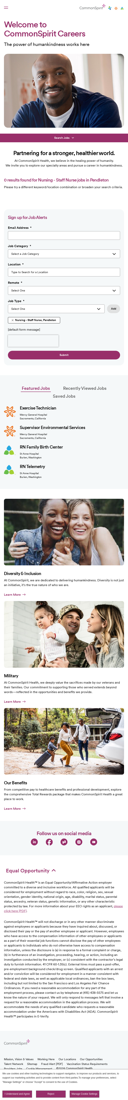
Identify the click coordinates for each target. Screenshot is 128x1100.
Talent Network (13, 1064)
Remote (15, 282)
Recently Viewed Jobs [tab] (84, 388)
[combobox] (64, 272)
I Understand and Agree (17, 1094)
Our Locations (67, 1059)
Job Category (19, 246)
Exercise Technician (38, 407)
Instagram (78, 841)
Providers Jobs (13, 1068)
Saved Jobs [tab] (64, 396)
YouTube (93, 841)
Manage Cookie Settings (85, 1094)
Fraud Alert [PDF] (52, 1064)
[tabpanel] (64, 439)
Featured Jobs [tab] (36, 388)
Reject (50, 1094)
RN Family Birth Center (41, 446)
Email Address (19, 227)
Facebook (49, 841)
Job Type (16, 301)
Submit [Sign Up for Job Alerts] (64, 354)
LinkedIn (34, 841)
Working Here (46, 1059)
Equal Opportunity (31, 870)
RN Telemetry (32, 466)
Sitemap (32, 1064)
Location (16, 264)
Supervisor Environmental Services (52, 427)
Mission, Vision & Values (18, 1059)
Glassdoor (64, 841)
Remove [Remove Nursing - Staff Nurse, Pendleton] (13, 320)
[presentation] (33, 341)
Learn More (15, 595)
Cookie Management (39, 1068)
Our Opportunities (91, 1059)
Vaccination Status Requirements (87, 1064)
